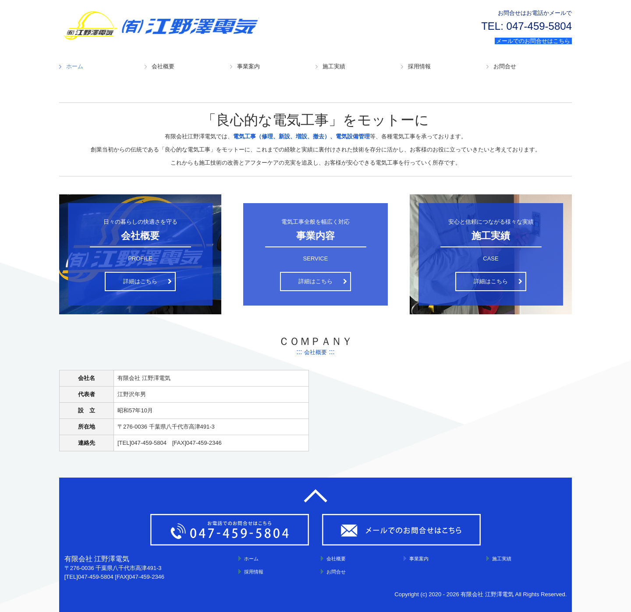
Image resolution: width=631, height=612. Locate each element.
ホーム (74, 66)
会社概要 (163, 66)
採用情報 (419, 66)
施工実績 (334, 66)
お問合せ (504, 66)
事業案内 (248, 66)
